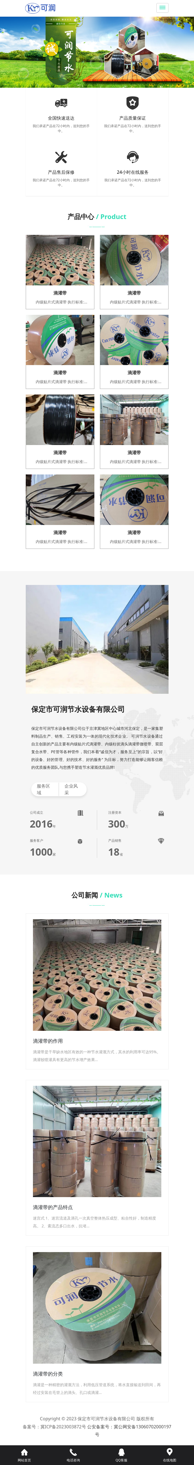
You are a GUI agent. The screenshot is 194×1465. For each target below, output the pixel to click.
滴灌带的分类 (48, 1373)
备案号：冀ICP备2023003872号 (54, 1427)
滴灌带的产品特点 (53, 1207)
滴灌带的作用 (48, 1040)
